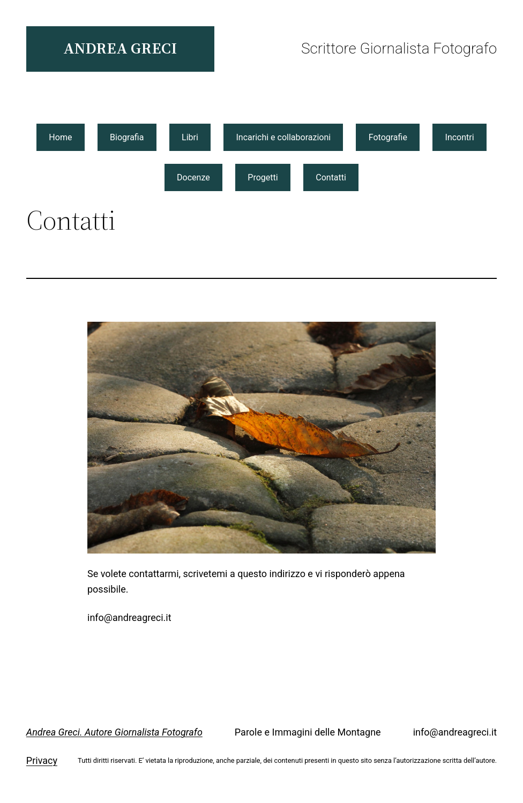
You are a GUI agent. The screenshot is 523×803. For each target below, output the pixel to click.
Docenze (193, 177)
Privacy (41, 760)
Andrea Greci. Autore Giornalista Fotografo (114, 732)
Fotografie (388, 137)
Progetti (263, 177)
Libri (190, 137)
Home (60, 137)
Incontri (459, 137)
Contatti (331, 177)
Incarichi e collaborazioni (283, 137)
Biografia (127, 137)
